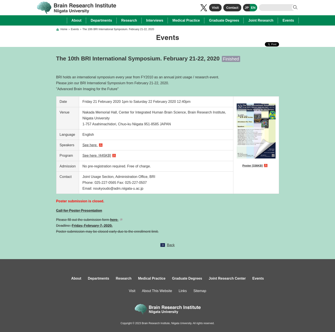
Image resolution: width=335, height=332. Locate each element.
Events (288, 20)
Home (64, 29)
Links (183, 291)
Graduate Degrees (224, 20)
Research (129, 20)
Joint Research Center (227, 278)
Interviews (154, 20)
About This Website (157, 291)
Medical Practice (186, 20)
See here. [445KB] (96, 155)
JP (247, 7)
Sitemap (199, 291)
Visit (215, 7)
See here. (89, 145)
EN (253, 7)
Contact (232, 7)
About (76, 20)
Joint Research (260, 20)
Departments (101, 20)
